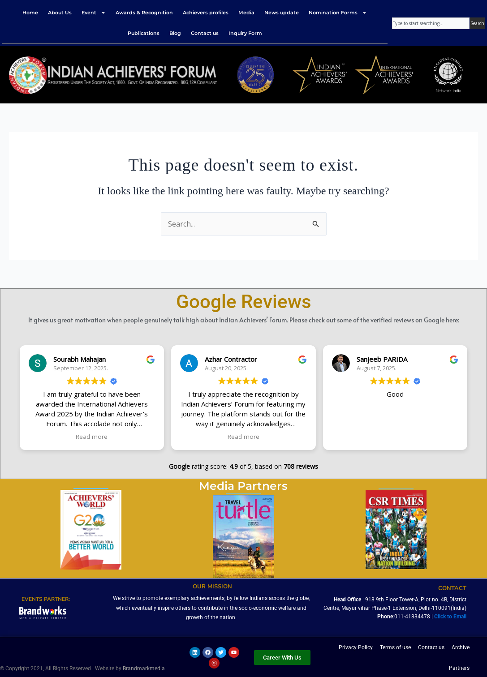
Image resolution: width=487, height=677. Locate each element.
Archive (461, 647)
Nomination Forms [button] (338, 13)
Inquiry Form (245, 33)
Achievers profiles (205, 12)
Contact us (205, 33)
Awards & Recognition (144, 12)
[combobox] (431, 23)
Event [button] (94, 13)
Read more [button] (92, 437)
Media (246, 12)
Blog (175, 33)
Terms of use (395, 647)
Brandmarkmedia (144, 668)
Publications (143, 33)
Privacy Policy (356, 647)
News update (281, 12)
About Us (60, 12)
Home (30, 12)
